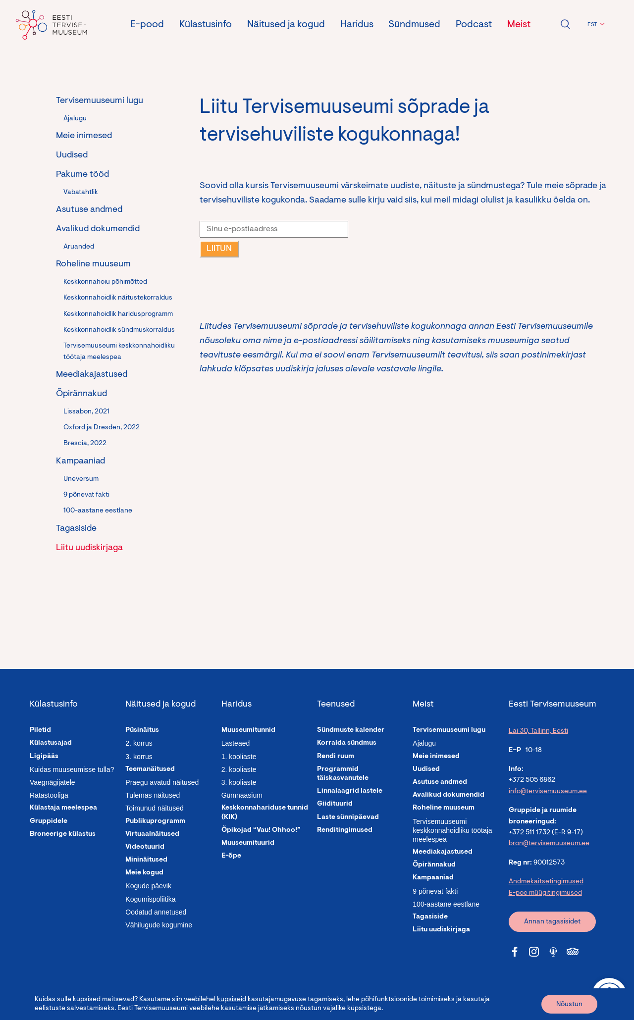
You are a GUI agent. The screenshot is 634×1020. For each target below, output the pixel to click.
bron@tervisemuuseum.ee (549, 843)
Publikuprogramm (155, 821)
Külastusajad (51, 743)
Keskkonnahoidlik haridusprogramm (118, 314)
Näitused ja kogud (286, 25)
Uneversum (81, 479)
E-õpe (231, 856)
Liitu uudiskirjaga (89, 548)
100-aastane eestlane (97, 511)
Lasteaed (235, 743)
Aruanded (78, 247)
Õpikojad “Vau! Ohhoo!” (261, 830)
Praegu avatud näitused (162, 782)
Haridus (356, 25)
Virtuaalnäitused (152, 834)
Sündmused (414, 25)
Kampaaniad (80, 461)
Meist (518, 25)
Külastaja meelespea (63, 808)
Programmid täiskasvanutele (343, 774)
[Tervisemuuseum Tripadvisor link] (573, 952)
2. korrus (138, 743)
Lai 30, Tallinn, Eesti (538, 731)
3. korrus (138, 757)
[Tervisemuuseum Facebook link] (515, 952)
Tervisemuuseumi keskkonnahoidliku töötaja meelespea (119, 351)
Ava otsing (565, 24)
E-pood (147, 25)
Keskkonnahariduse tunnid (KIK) (264, 812)
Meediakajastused (91, 374)
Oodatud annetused (155, 912)
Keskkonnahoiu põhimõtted (105, 282)
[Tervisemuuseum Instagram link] (534, 952)
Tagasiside (76, 528)
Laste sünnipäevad (348, 817)
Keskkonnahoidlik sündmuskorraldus (119, 330)
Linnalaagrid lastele (349, 791)
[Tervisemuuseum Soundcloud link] (553, 952)
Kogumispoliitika (150, 899)
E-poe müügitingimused (545, 893)
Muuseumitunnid (248, 730)
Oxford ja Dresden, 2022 (101, 427)
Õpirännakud (81, 394)
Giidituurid (335, 804)
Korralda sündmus (346, 743)
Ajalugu (75, 118)
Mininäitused (146, 860)
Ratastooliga (49, 795)
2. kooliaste (239, 769)
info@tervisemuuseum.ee (548, 791)
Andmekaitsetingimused (546, 881)
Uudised (72, 155)
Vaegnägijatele (52, 782)
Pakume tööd (82, 174)
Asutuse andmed (89, 209)
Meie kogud (144, 872)
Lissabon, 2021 (86, 411)
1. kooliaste (239, 757)
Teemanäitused (150, 769)
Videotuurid (144, 847)
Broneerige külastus (63, 834)
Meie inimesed (84, 136)
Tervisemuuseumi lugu (99, 101)
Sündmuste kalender (350, 730)
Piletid (40, 730)
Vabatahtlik (80, 192)
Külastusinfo (205, 25)
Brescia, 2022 (84, 443)
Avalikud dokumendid (98, 229)
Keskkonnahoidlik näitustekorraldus (117, 298)
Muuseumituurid (247, 843)
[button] (594, 24)
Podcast (474, 25)
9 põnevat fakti (86, 495)
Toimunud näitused (154, 808)
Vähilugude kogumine (158, 925)
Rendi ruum (335, 756)
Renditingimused (344, 830)
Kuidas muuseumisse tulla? (72, 769)
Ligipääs (44, 756)
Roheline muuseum (93, 264)
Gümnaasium (242, 795)
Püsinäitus (142, 730)
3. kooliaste (239, 782)
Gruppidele (48, 821)
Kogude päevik (148, 886)
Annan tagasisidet (552, 921)
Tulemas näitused (152, 795)
